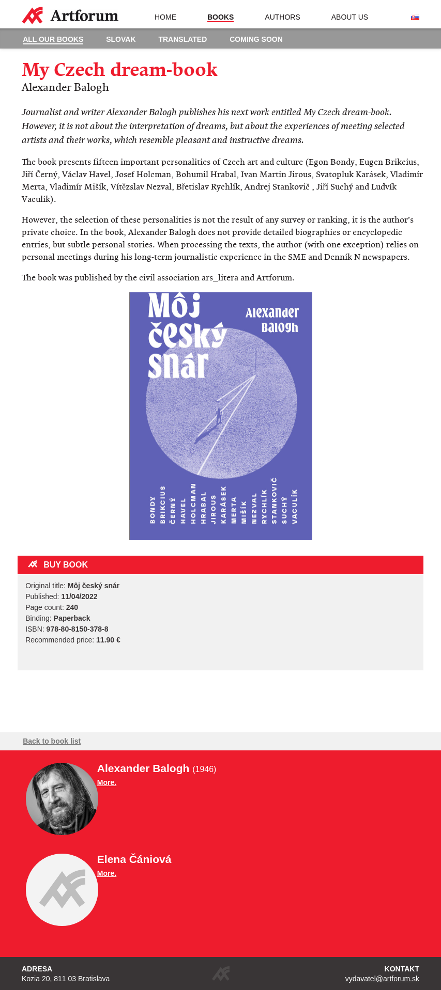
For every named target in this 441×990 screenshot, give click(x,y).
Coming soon (256, 39)
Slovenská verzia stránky (415, 17)
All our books (53, 39)
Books (220, 17)
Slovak (120, 39)
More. (106, 782)
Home (165, 17)
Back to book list (52, 741)
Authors (282, 17)
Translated (182, 39)
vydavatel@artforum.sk (382, 979)
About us (349, 17)
